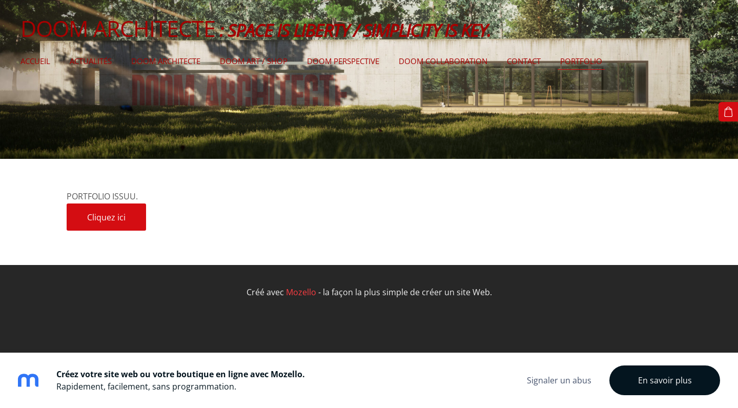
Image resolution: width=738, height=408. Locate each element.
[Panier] (728, 111)
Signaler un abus (559, 380)
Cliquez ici (106, 217)
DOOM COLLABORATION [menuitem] (443, 61)
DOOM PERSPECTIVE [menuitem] (343, 61)
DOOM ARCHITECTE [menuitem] (165, 61)
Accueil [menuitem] (35, 61)
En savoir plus (665, 380)
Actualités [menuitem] (91, 61)
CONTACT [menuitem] (524, 61)
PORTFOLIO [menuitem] (581, 61)
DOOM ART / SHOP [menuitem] (254, 61)
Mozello (301, 292)
